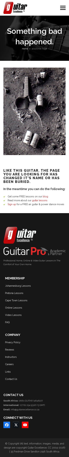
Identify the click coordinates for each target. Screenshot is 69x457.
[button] (63, 8)
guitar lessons (39, 200)
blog (45, 196)
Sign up (12, 204)
